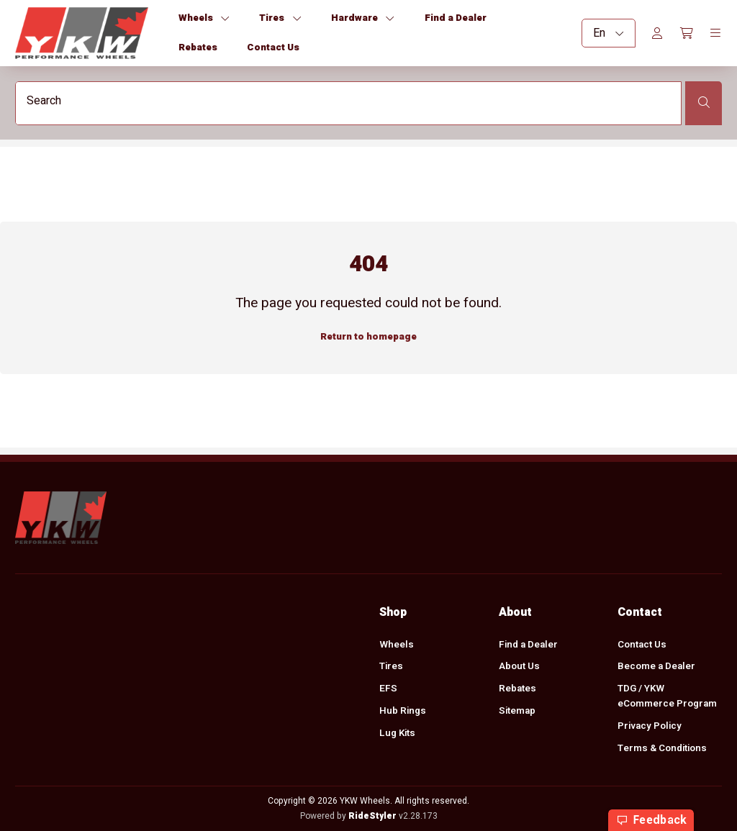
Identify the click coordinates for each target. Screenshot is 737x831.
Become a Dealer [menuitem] (656, 667)
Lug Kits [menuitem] (397, 734)
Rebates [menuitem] (517, 689)
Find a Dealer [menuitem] (528, 644)
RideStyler (372, 815)
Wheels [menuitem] (396, 644)
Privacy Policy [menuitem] (650, 726)
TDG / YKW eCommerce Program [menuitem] (667, 697)
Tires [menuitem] (391, 667)
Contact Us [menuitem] (642, 644)
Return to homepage (368, 336)
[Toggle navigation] (715, 33)
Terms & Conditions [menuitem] (662, 748)
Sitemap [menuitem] (517, 711)
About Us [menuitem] (519, 667)
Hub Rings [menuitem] (402, 711)
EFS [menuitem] (388, 689)
